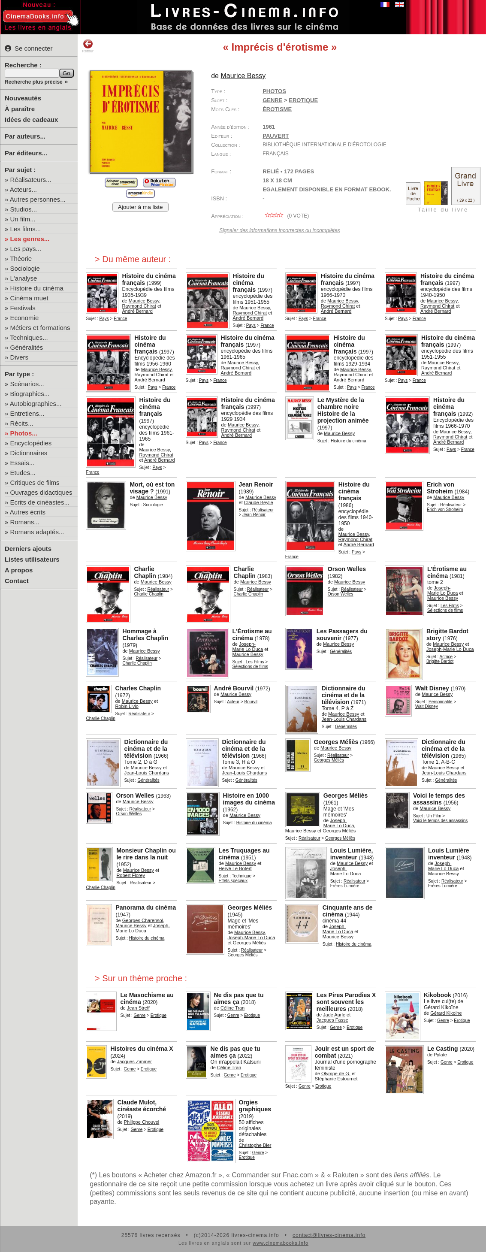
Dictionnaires (29, 453)
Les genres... (30, 238)
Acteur (233, 701)
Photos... (23, 433)
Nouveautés (23, 98)
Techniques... (29, 337)
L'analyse (23, 278)
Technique (242, 876)
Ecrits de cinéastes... (39, 502)
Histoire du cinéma (36, 288)
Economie (24, 317)
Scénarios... (27, 383)
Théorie (21, 258)
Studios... (23, 209)
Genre (272, 100)
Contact (17, 580)
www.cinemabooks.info (280, 1243)
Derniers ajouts (28, 548)
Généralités (26, 347)
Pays (104, 318)
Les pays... (26, 248)
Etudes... (23, 472)
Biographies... (30, 393)
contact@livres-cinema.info (329, 1235)
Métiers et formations (40, 327)
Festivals (23, 307)
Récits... (21, 423)
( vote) (286, 216)
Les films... (25, 229)
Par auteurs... (25, 136)
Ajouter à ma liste (140, 207)
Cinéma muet (29, 298)
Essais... (22, 462)
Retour (88, 46)
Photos (274, 91)
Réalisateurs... (30, 179)
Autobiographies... (36, 403)
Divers (19, 357)
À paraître (20, 108)
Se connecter (28, 48)
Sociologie (25, 268)
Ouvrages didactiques (41, 492)
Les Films (450, 605)
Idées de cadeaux (31, 119)
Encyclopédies (31, 443)
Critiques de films (35, 482)
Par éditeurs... (26, 153)
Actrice (446, 656)
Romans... (24, 522)
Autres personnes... (38, 199)
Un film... (23, 219)
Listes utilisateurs (32, 559)
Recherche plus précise (34, 82)
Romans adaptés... (37, 531)
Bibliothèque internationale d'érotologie (324, 145)
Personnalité (441, 701)
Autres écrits (27, 512)
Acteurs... (23, 189)
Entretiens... (27, 413)
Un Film (433, 815)
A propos (19, 570)
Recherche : (23, 65)
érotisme (277, 109)
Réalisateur (263, 510)
